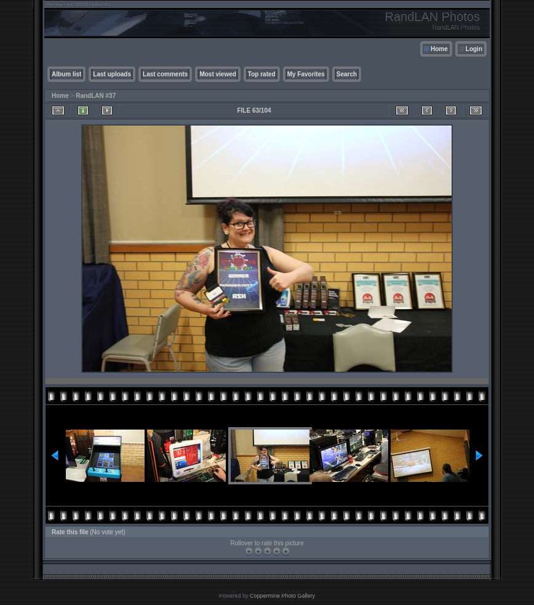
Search (347, 74)
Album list (66, 74)
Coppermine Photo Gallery (282, 596)
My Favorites (306, 74)
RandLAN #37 (96, 95)
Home (439, 49)
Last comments (165, 74)
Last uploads (112, 74)
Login (474, 49)
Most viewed (217, 74)
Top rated (262, 74)
